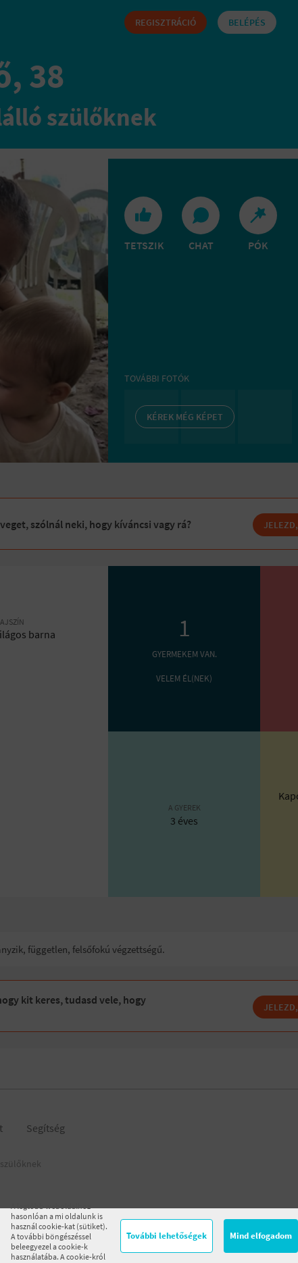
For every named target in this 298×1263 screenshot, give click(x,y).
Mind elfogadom (261, 1235)
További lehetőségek (166, 1235)
